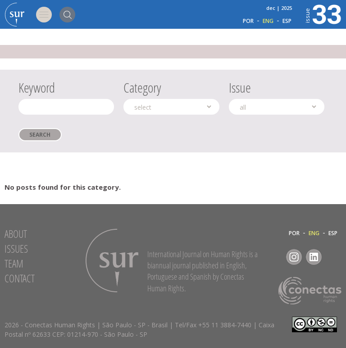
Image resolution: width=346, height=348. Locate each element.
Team (14, 263)
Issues (16, 248)
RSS (333, 257)
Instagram (294, 257)
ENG (268, 21)
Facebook (274, 257)
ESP (286, 21)
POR (248, 21)
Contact (20, 278)
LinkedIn (314, 257)
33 (322, 13)
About (16, 234)
